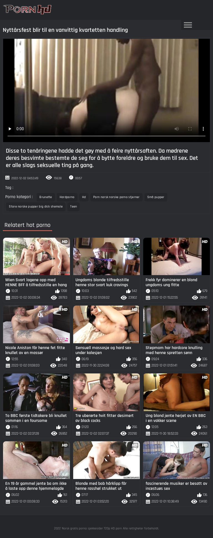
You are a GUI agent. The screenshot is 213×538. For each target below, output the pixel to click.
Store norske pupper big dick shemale (36, 206)
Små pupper (155, 197)
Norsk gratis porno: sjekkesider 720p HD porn (92, 528)
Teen (73, 206)
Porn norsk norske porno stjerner (116, 197)
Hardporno (67, 197)
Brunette (45, 197)
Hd (84, 197)
